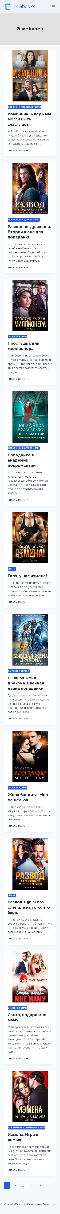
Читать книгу (18, 150)
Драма (12, 569)
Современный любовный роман (26, 1127)
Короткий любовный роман (24, 107)
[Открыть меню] (53, 6)
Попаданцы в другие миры (23, 220)
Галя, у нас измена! (27, 575)
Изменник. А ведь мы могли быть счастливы (29, 119)
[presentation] (30, 76)
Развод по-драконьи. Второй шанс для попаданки (29, 231)
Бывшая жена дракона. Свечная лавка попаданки (26, 683)
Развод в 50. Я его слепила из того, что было (29, 907)
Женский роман (17, 336)
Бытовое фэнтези (18, 671)
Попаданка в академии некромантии (22, 460)
